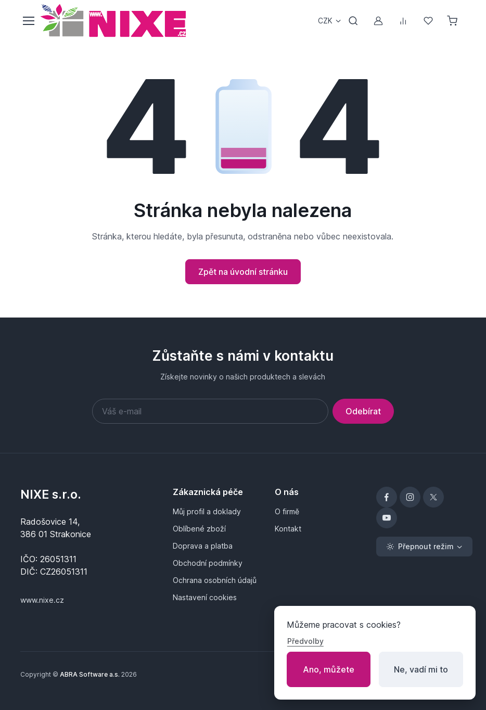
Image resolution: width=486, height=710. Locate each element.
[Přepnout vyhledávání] (353, 20)
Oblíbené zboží (199, 528)
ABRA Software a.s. (90, 674)
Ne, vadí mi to (421, 669)
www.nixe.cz (42, 599)
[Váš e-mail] (210, 411)
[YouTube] (386, 518)
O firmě (287, 511)
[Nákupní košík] (453, 20)
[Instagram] (410, 497)
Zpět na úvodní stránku (243, 272)
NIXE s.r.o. (50, 494)
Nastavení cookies (205, 597)
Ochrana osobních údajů (215, 580)
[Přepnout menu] (28, 20)
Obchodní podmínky (207, 563)
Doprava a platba (203, 545)
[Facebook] (386, 497)
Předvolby (305, 641)
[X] (433, 497)
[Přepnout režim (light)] (424, 546)
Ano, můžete (328, 669)
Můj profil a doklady (207, 511)
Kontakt (288, 528)
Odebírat (363, 411)
